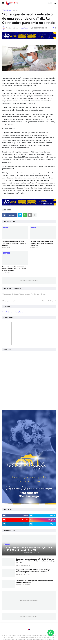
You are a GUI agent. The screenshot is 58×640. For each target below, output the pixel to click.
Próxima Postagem (48, 301)
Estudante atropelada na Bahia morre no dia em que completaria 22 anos (14, 243)
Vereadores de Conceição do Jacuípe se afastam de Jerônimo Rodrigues (34, 581)
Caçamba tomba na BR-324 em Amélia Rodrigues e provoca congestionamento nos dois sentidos (34, 571)
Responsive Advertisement (29, 280)
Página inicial (6, 10)
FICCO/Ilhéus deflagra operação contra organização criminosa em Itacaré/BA (42, 243)
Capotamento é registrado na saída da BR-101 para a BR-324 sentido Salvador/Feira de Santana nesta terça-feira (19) (36, 561)
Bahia (15, 10)
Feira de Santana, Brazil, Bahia (12, 312)
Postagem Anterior (9, 301)
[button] (3, 3)
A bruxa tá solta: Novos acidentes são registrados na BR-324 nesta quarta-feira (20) (14, 268)
